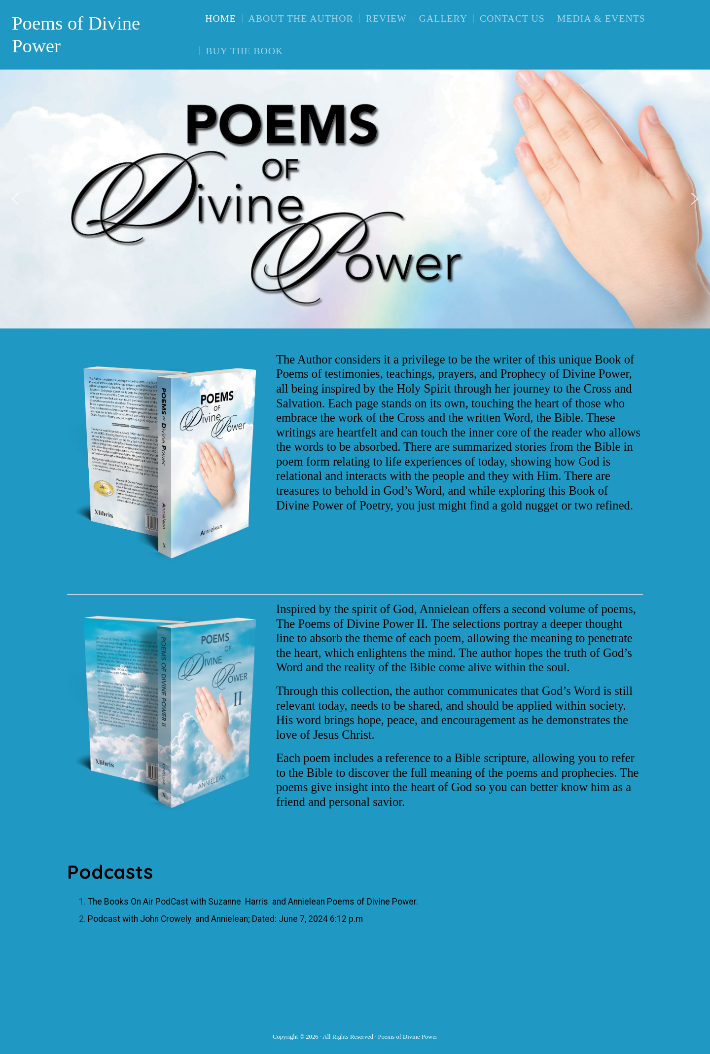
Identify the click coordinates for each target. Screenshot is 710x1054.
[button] (15, 199)
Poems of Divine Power (76, 34)
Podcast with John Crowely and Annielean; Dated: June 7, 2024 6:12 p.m (225, 919)
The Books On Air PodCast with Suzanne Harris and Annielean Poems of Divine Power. (253, 902)
